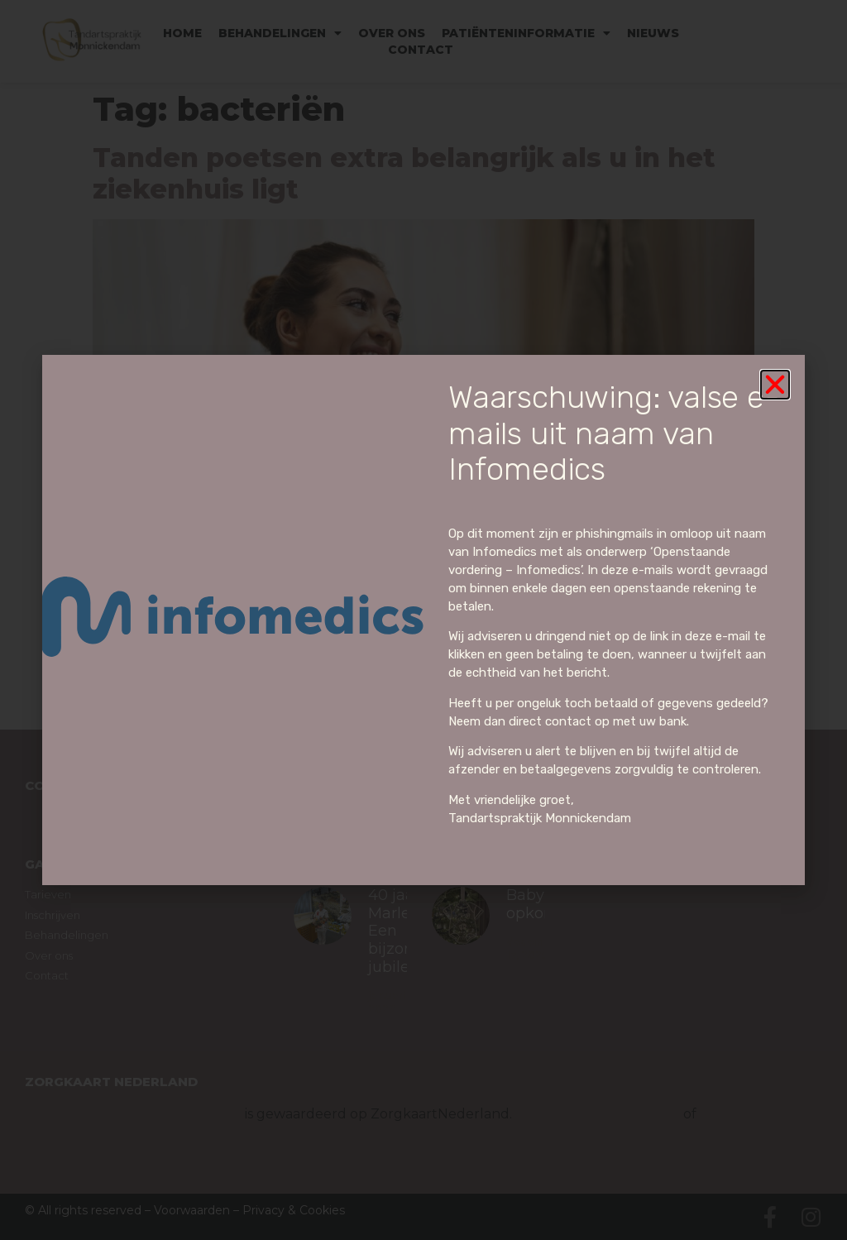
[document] (423, 620)
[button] (775, 384)
